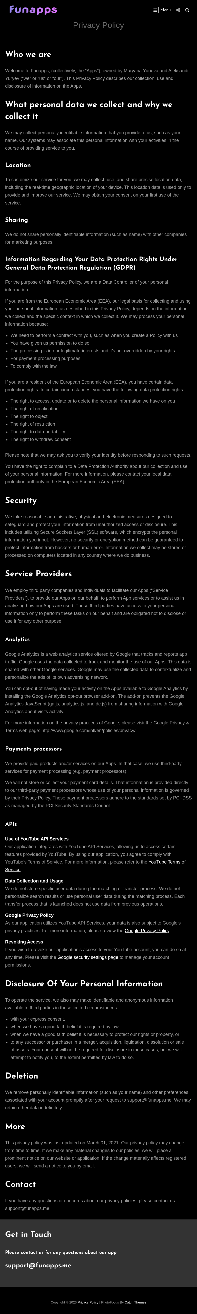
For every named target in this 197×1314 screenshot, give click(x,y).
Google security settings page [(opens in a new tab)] (87, 957)
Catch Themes (135, 1302)
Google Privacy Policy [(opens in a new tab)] (147, 930)
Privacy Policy (88, 1302)
